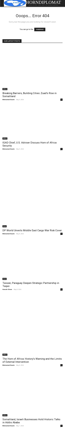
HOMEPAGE (39, 29)
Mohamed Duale (8, 99)
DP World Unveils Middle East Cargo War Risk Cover (32, 230)
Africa (5, 89)
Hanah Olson (7, 289)
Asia (4, 226)
